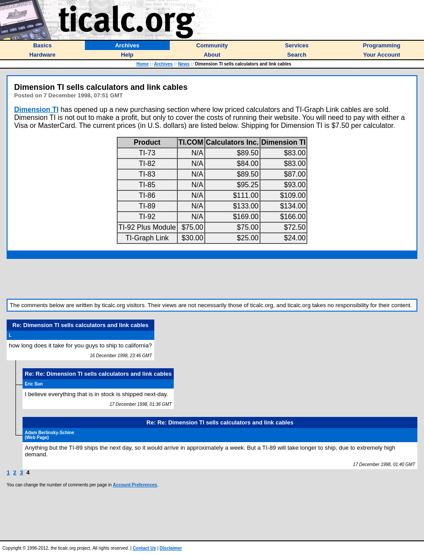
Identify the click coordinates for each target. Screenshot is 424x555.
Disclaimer (171, 548)
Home (142, 64)
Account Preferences (135, 484)
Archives (163, 64)
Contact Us (144, 548)
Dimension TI (36, 109)
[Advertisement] (212, 279)
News (184, 64)
